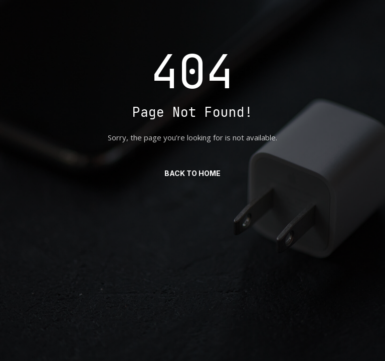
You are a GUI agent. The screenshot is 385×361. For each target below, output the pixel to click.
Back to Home (192, 173)
